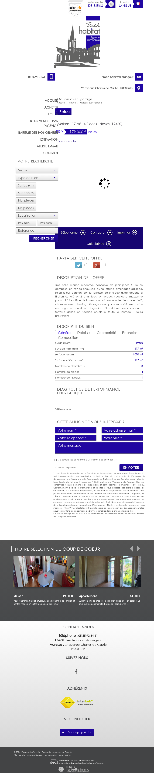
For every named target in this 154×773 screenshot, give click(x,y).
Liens (61, 755)
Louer (53, 114)
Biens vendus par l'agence (44, 123)
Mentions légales (34, 755)
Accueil (51, 100)
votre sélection (96, 4)
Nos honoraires (50, 755)
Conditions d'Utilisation (134, 513)
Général (64, 333)
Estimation (49, 139)
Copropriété (106, 333)
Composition (68, 337)
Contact (50, 153)
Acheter (51, 107)
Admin (68, 755)
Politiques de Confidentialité (104, 513)
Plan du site (19, 755)
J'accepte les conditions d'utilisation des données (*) (87, 459)
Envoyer (131, 467)
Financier (129, 333)
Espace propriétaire (76, 732)
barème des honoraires (38, 132)
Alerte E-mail (47, 146)
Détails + (84, 333)
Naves (72, 103)
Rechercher (43, 238)
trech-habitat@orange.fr (117, 76)
